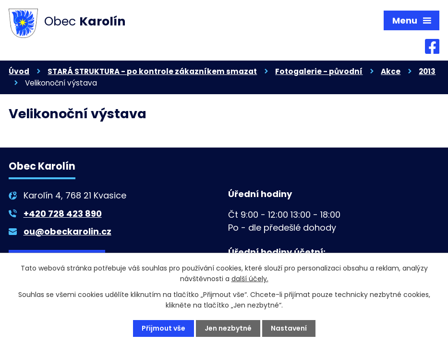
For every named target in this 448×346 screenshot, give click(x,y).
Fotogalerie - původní (319, 71)
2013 (427, 71)
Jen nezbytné (228, 328)
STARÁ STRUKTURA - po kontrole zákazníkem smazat (152, 71)
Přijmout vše (163, 328)
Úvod (19, 71)
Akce (390, 71)
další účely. (249, 279)
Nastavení (289, 328)
